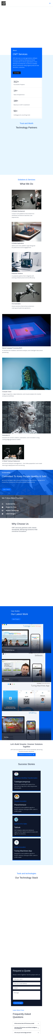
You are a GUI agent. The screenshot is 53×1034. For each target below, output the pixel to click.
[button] (16, 619)
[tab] (26, 1023)
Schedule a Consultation (26, 754)
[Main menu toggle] (50, 3)
